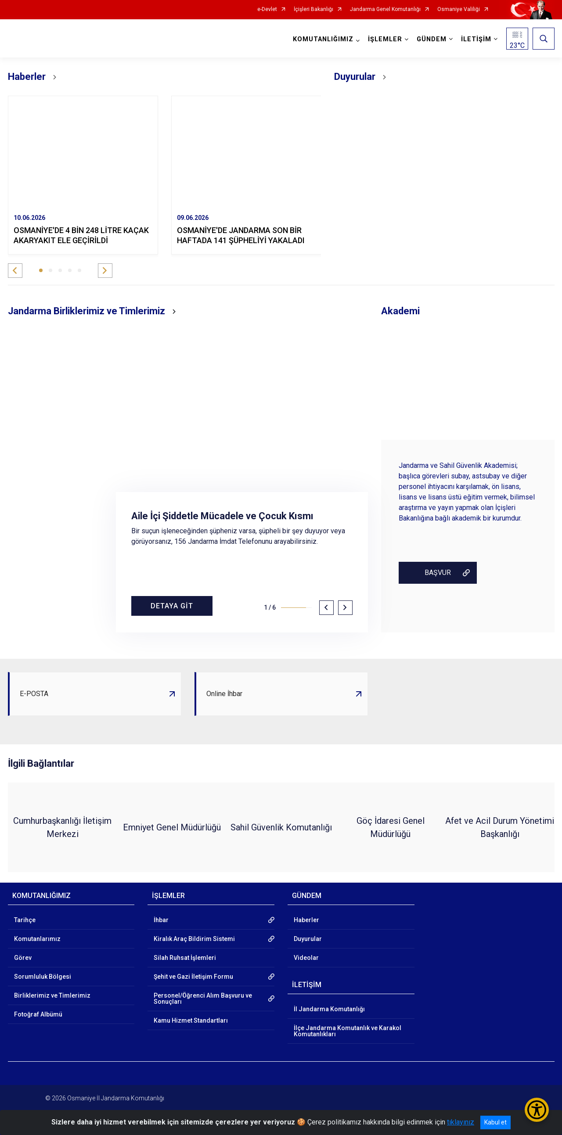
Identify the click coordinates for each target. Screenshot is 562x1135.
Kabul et (495, 1122)
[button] (15, 270)
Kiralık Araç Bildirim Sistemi (194, 938)
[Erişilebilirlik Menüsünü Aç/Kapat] (537, 1110)
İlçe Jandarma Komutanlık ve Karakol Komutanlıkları (347, 1031)
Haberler (306, 919)
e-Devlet (267, 9)
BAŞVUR (438, 572)
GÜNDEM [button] (432, 39)
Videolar (306, 957)
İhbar (161, 919)
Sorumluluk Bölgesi (42, 976)
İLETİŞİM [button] (476, 39)
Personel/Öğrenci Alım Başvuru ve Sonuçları (203, 998)
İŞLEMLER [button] (385, 39)
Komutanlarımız (37, 938)
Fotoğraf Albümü (38, 1014)
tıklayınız (460, 1122)
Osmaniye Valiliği (458, 9)
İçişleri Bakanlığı (313, 9)
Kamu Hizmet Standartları (191, 1020)
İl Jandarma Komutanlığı (329, 1009)
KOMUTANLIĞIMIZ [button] (323, 39)
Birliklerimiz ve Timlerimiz (52, 995)
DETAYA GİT (172, 606)
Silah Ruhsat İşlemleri (185, 957)
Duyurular (308, 938)
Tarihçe (25, 919)
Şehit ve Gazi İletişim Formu (193, 976)
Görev (23, 957)
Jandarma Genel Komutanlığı (385, 9)
